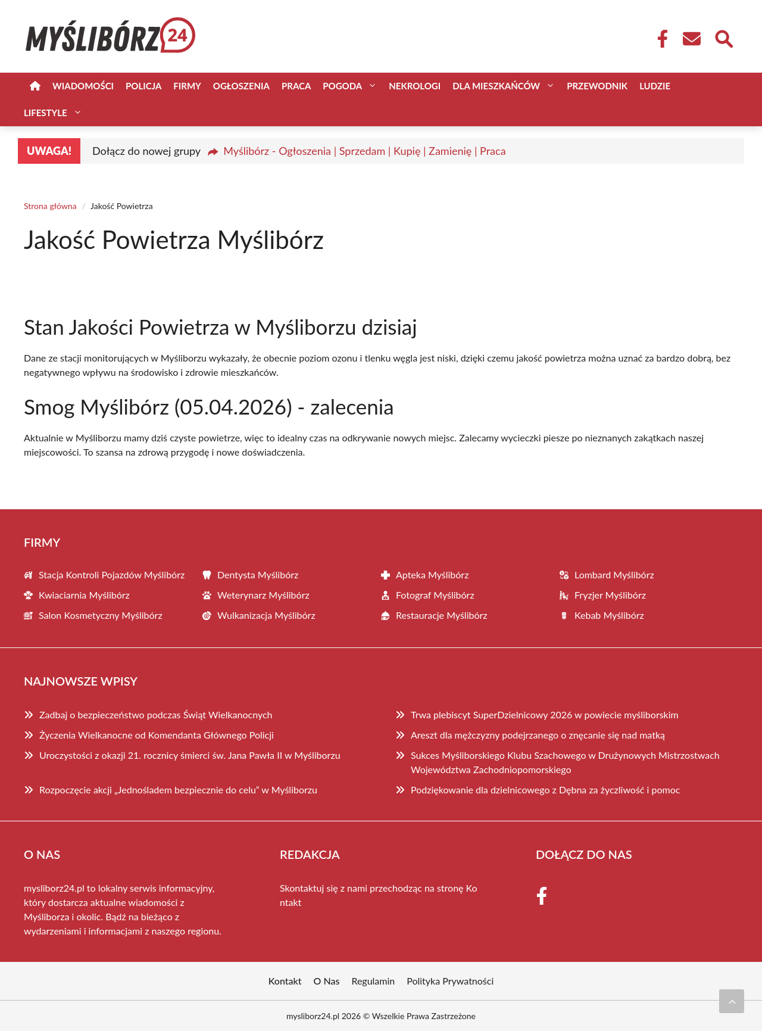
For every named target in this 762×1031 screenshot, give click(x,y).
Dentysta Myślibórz (257, 574)
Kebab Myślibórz (609, 615)
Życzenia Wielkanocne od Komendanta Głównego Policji (156, 734)
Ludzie (654, 85)
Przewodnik (597, 85)
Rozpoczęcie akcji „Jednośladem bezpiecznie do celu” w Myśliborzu (178, 789)
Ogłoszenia (241, 85)
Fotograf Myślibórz (435, 594)
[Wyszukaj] (723, 37)
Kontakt (285, 980)
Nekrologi (415, 85)
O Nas (327, 980)
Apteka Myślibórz (432, 574)
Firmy (187, 85)
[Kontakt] (691, 39)
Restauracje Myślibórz (442, 615)
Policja (143, 85)
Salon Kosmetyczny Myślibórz (101, 615)
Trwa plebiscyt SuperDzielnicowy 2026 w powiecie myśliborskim (545, 714)
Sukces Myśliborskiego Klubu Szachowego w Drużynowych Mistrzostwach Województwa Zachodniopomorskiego (565, 762)
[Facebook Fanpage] (659, 39)
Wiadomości (83, 85)
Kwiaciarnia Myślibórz (84, 594)
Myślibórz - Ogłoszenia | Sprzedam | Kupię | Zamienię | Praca (364, 150)
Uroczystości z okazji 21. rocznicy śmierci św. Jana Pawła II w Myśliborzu (190, 755)
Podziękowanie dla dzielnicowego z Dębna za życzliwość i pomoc (545, 789)
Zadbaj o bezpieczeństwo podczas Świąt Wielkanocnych (156, 714)
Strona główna (50, 206)
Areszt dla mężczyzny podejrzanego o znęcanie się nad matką (538, 734)
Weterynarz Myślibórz (263, 594)
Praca (296, 85)
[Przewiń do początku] (731, 1001)
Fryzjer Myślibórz (610, 594)
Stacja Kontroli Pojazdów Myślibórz (112, 574)
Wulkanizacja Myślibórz (266, 615)
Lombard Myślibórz (614, 574)
